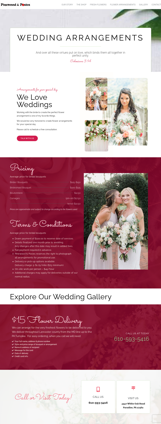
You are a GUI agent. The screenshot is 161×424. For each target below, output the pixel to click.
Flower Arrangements (122, 4)
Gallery (143, 4)
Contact (156, 4)
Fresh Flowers (98, 4)
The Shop (81, 4)
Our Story (67, 4)
